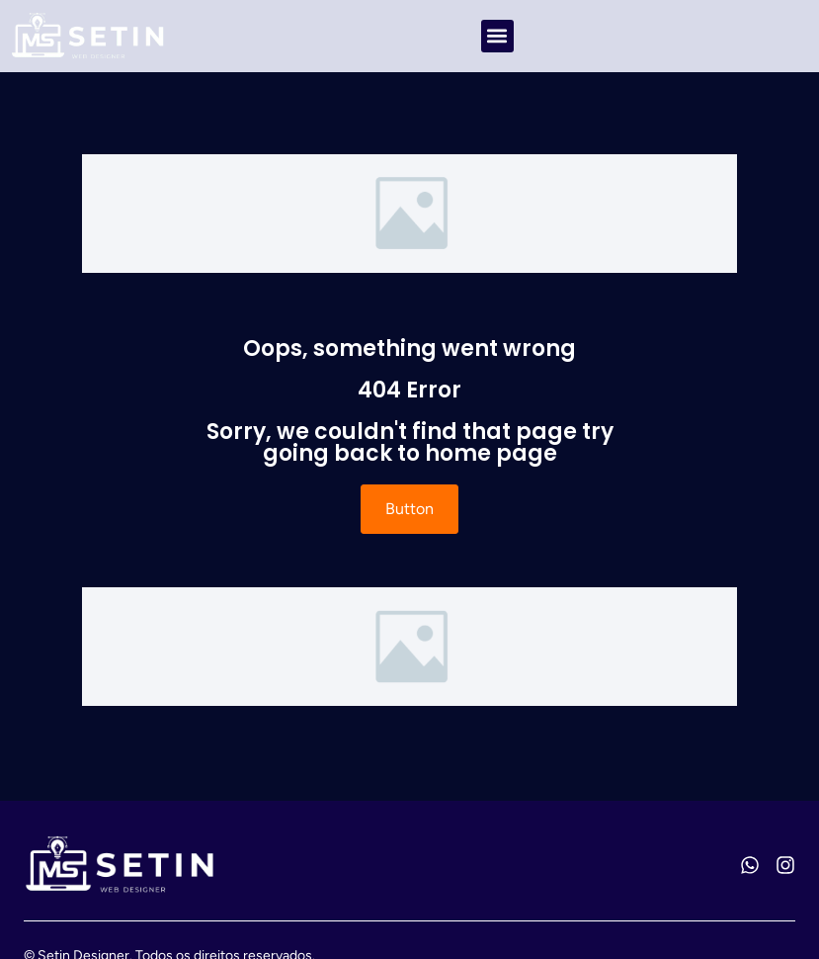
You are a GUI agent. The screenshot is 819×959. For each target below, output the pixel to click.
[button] (497, 36)
